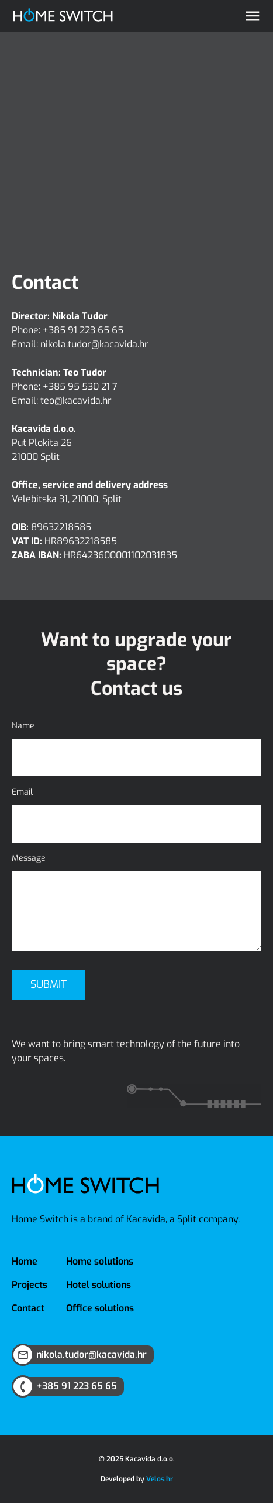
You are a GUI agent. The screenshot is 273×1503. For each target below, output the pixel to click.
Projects (29, 1285)
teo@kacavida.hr (76, 400)
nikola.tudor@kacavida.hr (94, 344)
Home (24, 1261)
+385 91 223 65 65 (83, 330)
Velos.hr (159, 1479)
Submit (48, 984)
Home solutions (99, 1261)
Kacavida (145, 1219)
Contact (28, 1308)
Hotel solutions (98, 1285)
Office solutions (100, 1308)
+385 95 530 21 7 (80, 386)
